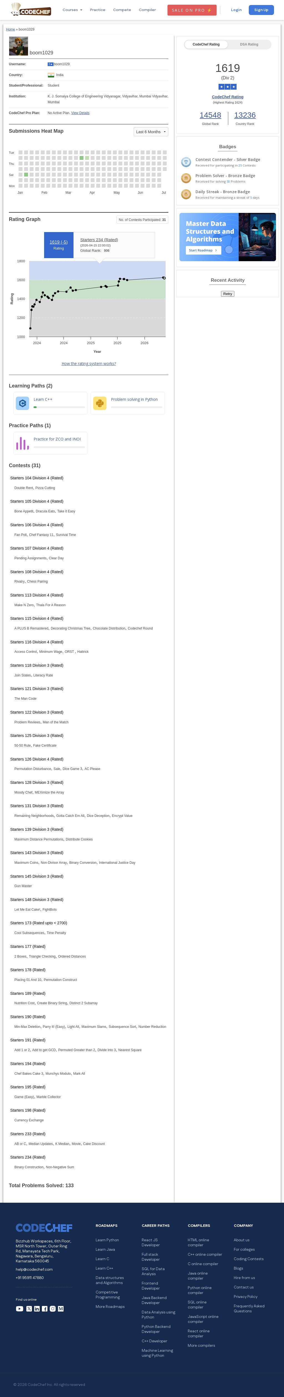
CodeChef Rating (206, 44)
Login (236, 10)
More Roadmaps (110, 1307)
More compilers (201, 1345)
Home (10, 29)
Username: (17, 64)
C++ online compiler (205, 1254)
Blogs (238, 1268)
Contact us (243, 1287)
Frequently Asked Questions (249, 1308)
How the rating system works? (89, 363)
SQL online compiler (197, 1305)
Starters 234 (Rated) (99, 239)
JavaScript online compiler (203, 1319)
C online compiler (203, 1264)
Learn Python (107, 1240)
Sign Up (261, 10)
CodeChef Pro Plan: (24, 113)
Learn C (102, 1259)
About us (241, 1240)
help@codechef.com (34, 1269)
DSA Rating (249, 44)
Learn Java (105, 1249)
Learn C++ (104, 1268)
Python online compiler (200, 1290)
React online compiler (199, 1333)
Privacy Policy (245, 1297)
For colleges (244, 1249)
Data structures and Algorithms (110, 1280)
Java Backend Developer (154, 1300)
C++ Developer (154, 1341)
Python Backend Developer (156, 1329)
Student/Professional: (26, 85)
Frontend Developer (151, 1286)
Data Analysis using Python (158, 1315)
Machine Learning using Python (157, 1353)
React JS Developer (151, 1242)
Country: (16, 75)
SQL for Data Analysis (153, 1271)
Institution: (17, 96)
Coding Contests (248, 1259)
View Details (80, 113)
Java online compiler (198, 1276)
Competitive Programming (108, 1295)
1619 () (59, 242)
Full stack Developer (151, 1257)
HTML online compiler (198, 1242)
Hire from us (244, 1278)
